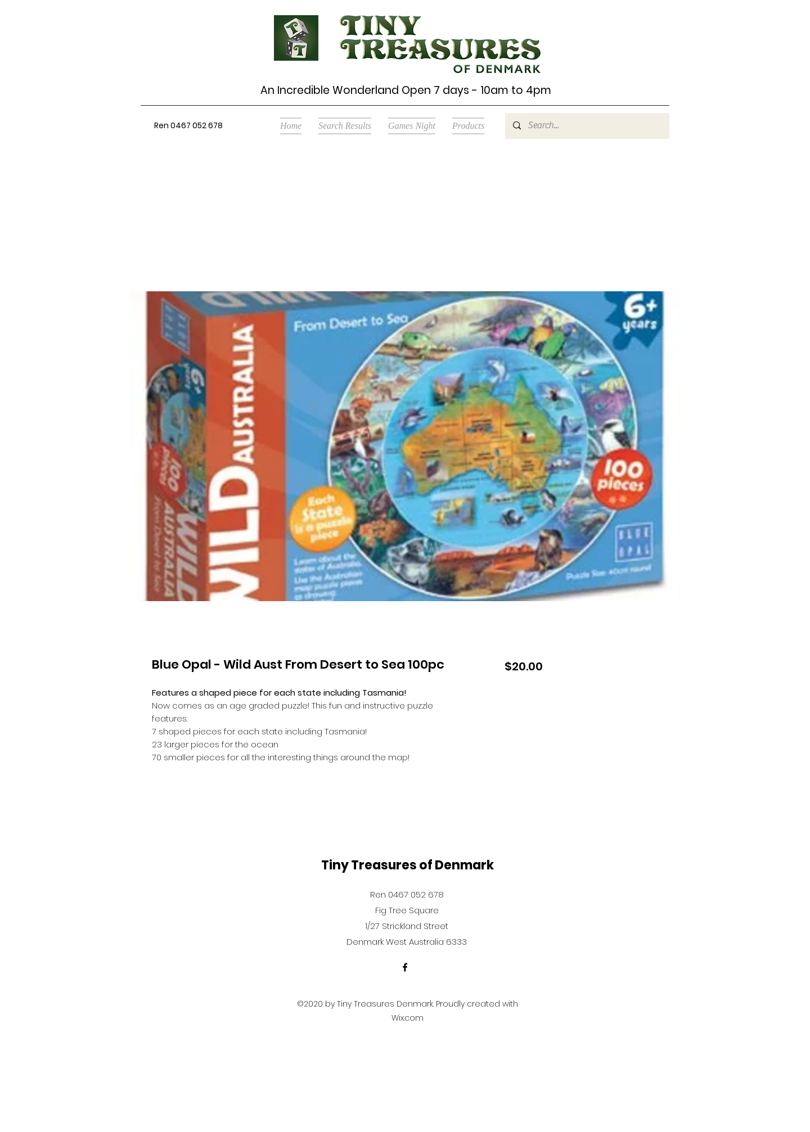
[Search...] (587, 126)
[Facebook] (405, 967)
